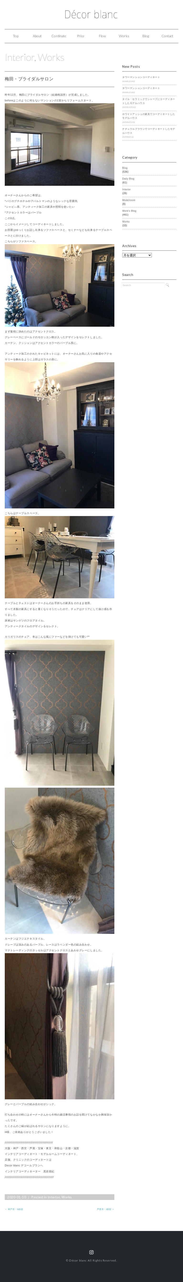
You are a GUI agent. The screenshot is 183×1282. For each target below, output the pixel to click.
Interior (19, 57)
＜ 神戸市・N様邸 (14, 1209)
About (37, 36)
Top (15, 36)
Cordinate (58, 36)
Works (124, 36)
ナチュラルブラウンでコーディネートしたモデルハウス (148, 131)
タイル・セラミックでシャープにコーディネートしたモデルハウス (148, 101)
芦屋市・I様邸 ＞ (105, 1209)
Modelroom (128, 200)
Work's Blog (129, 211)
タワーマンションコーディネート (141, 77)
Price (80, 36)
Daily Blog (128, 178)
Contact (167, 36)
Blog (145, 36)
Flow (102, 36)
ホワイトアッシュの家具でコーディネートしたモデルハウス (148, 116)
